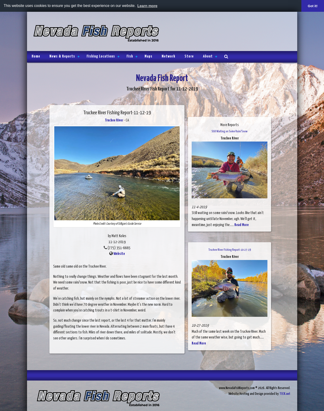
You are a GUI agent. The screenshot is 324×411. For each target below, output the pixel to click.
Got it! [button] (313, 6)
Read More (241, 225)
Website (119, 254)
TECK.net (284, 394)
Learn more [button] (147, 6)
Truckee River (114, 120)
